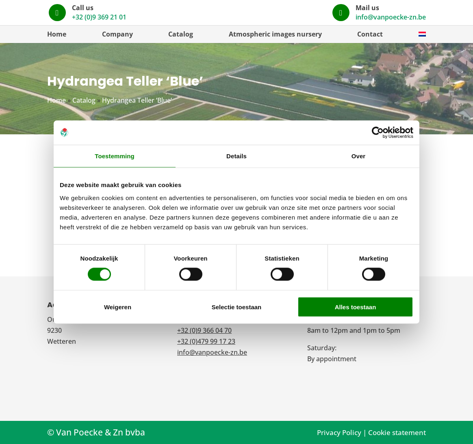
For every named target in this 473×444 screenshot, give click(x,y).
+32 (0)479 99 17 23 (206, 341)
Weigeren (117, 306)
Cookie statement (397, 432)
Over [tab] (358, 156)
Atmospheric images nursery (275, 34)
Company (117, 34)
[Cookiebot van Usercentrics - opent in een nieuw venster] (377, 133)
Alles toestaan (355, 306)
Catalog (180, 34)
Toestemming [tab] (115, 156)
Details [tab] (236, 156)
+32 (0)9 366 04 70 (204, 330)
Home (56, 34)
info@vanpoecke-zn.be (391, 17)
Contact (370, 34)
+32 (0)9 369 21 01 (287, 17)
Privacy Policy (339, 432)
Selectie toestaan (237, 306)
